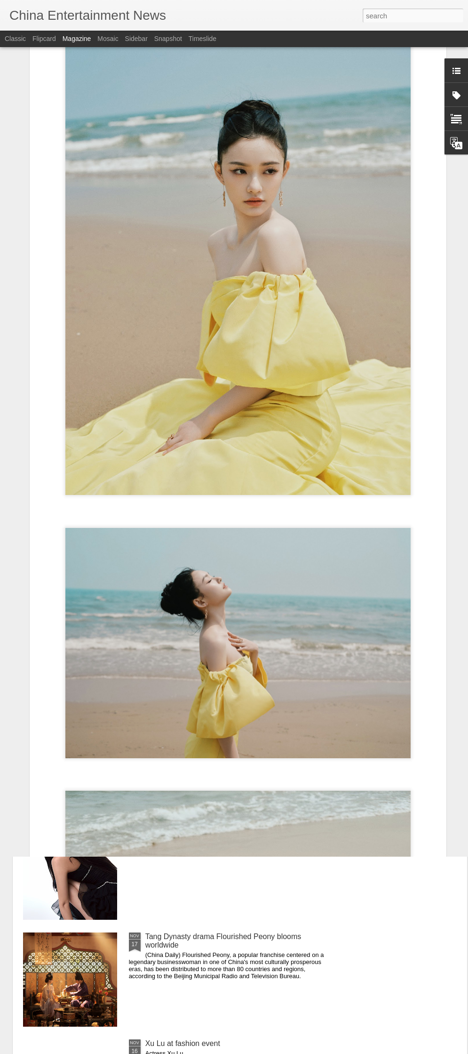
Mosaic (107, 38)
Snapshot (168, 38)
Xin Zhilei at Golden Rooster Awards (205, 616)
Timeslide (202, 38)
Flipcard (44, 38)
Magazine (77, 38)
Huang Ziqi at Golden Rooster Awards (208, 830)
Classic (15, 38)
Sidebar (136, 38)
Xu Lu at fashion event (182, 1043)
